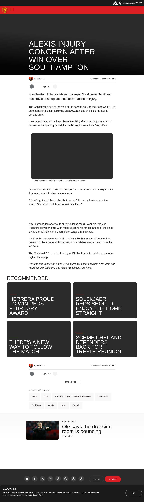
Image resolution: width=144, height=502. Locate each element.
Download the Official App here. (74, 267)
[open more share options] (55, 86)
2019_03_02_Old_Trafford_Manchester (73, 397)
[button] (12, 10)
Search (76, 405)
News (34, 397)
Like (46, 397)
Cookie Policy (37, 495)
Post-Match (103, 397)
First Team (36, 405)
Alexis (51, 405)
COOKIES (10, 488)
